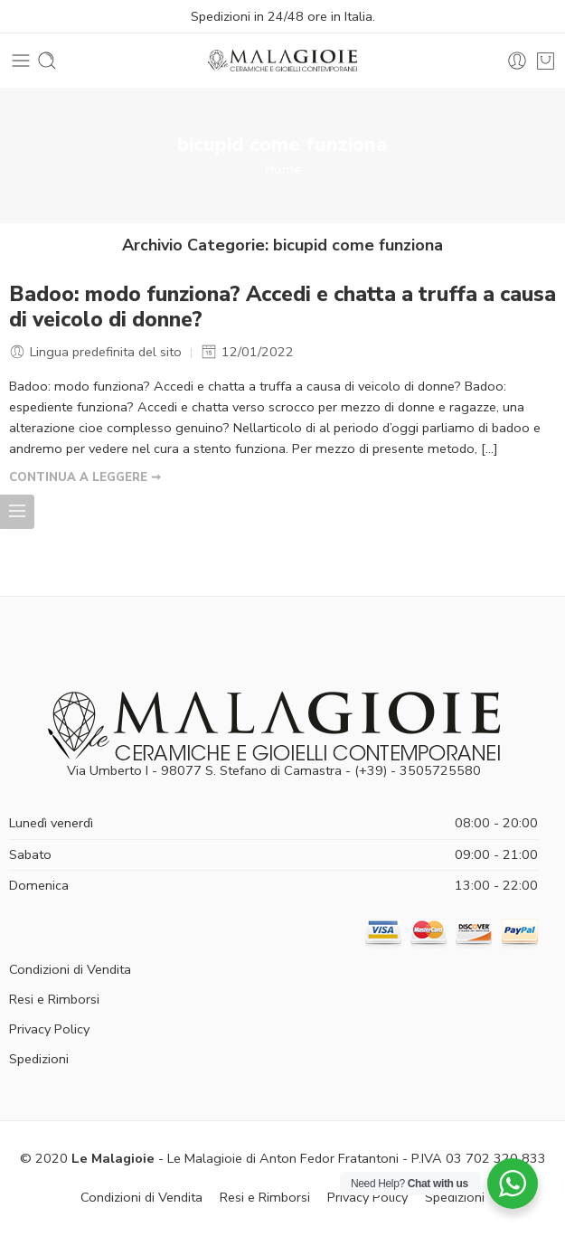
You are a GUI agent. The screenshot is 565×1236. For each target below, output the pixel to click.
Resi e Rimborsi (54, 999)
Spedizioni (39, 1059)
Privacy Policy (49, 1029)
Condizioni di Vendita (70, 969)
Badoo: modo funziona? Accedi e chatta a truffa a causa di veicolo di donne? (282, 307)
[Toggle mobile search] (47, 61)
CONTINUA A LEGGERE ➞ (85, 477)
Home (283, 169)
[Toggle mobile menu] (21, 60)
